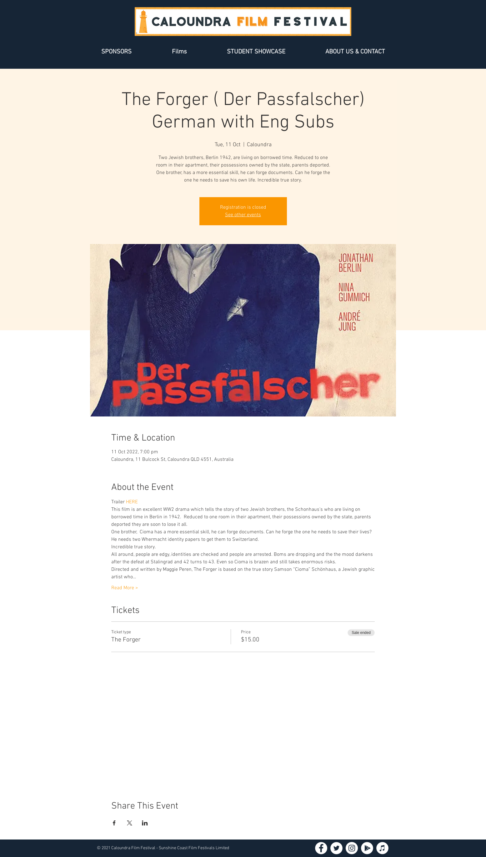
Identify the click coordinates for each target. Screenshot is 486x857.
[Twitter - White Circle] (336, 848)
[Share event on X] (130, 822)
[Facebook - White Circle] (321, 848)
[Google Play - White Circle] (367, 848)
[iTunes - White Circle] (382, 848)
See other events (243, 215)
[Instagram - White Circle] (352, 848)
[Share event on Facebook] (114, 822)
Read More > (124, 588)
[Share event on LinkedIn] (145, 822)
